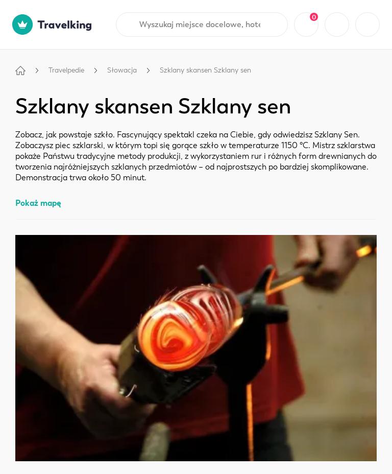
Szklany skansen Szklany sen (205, 70)
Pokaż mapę (38, 203)
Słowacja (122, 70)
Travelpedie (66, 70)
